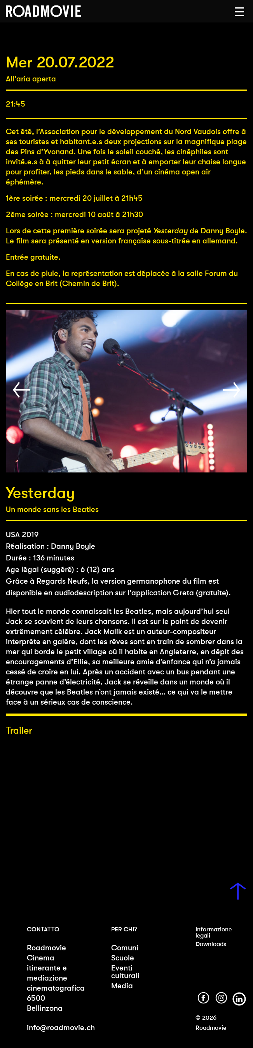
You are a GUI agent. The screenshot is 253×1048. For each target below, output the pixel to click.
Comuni (124, 947)
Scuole (122, 957)
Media (122, 985)
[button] (239, 12)
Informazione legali (213, 932)
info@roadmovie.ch (61, 1027)
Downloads (210, 944)
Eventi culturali (125, 972)
